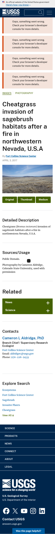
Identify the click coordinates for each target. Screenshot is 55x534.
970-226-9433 (20, 357)
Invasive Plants (11, 405)
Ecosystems (9, 389)
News (8, 302)
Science (10, 310)
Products (11, 436)
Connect (10, 451)
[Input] (34, 12)
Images (6, 93)
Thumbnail (26, 199)
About (9, 459)
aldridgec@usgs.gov (22, 353)
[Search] (41, 12)
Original (9, 199)
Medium (43, 199)
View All (8, 415)
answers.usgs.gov (12, 524)
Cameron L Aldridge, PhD (23, 338)
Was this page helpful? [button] (28, 531)
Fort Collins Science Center (21, 156)
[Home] (11, 15)
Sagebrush (8, 400)
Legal (8, 466)
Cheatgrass (8, 410)
